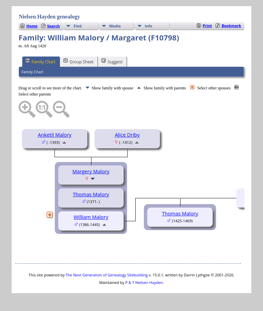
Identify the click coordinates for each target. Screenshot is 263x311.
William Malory (91, 216)
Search (53, 25)
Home (32, 25)
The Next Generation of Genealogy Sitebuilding (107, 274)
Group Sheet (78, 61)
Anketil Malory (55, 134)
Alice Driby (127, 134)
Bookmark (231, 25)
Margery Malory (91, 171)
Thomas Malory (91, 194)
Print (207, 25)
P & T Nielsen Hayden (144, 282)
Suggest (112, 61)
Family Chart (40, 61)
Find (78, 25)
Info (148, 25)
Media (115, 25)
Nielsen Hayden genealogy (49, 17)
